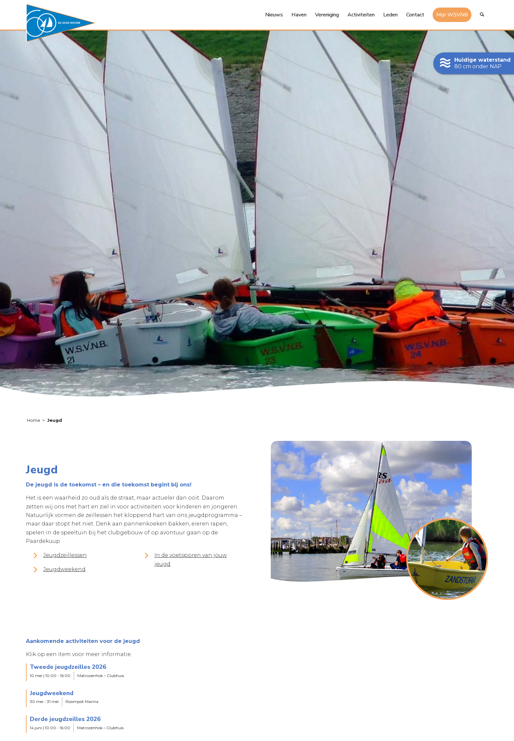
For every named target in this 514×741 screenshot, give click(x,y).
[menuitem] (274, 15)
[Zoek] (482, 15)
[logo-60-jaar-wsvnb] (60, 23)
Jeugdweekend (64, 569)
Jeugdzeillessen (65, 555)
